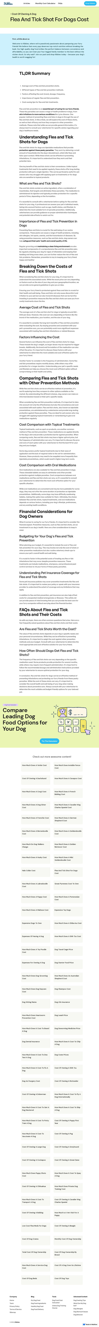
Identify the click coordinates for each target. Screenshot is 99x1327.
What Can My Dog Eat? (79, 1304)
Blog (32, 1297)
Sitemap (13, 1312)
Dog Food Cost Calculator (57, 1301)
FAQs (60, 3)
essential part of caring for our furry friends (61, 109)
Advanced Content (80, 1297)
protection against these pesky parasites (36, 150)
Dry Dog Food (35, 1300)
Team (12, 1303)
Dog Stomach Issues (80, 1312)
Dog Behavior (78, 1315)
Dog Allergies (78, 1309)
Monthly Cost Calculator (45, 3)
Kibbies (17, 1322)
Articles (26, 3)
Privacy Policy (14, 1306)
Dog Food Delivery (37, 1309)
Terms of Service (16, 1309)
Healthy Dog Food (37, 1306)
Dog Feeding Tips (79, 1300)
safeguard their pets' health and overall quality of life (45, 241)
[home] (12, 3)
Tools (54, 1297)
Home (12, 1300)
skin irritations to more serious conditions (37, 114)
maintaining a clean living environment (54, 246)
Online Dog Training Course (59, 1307)
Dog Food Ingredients (38, 1303)
